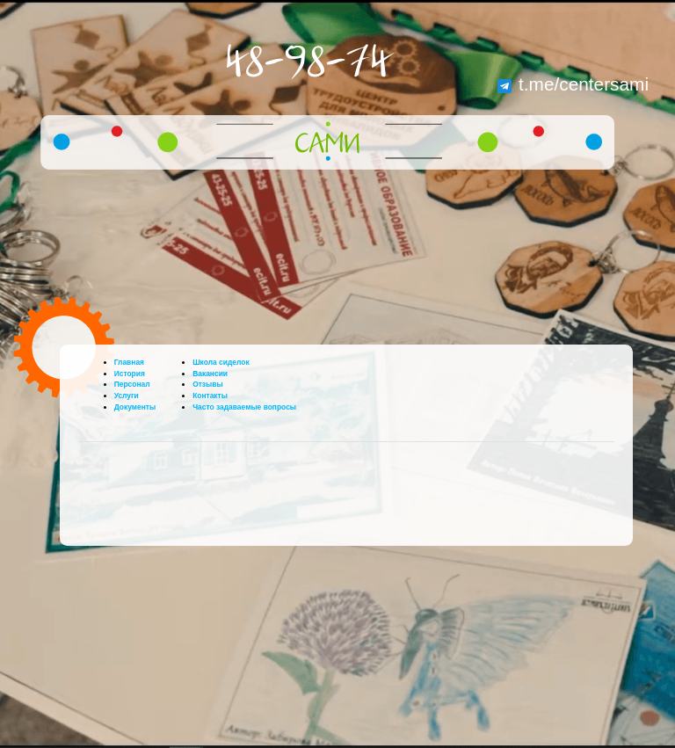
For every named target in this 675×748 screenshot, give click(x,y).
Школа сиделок (220, 362)
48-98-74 (307, 62)
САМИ (327, 145)
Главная (129, 362)
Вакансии (210, 373)
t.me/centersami (573, 84)
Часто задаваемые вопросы (244, 407)
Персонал (132, 384)
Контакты (210, 395)
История (129, 373)
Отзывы (207, 384)
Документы (135, 407)
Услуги (126, 395)
